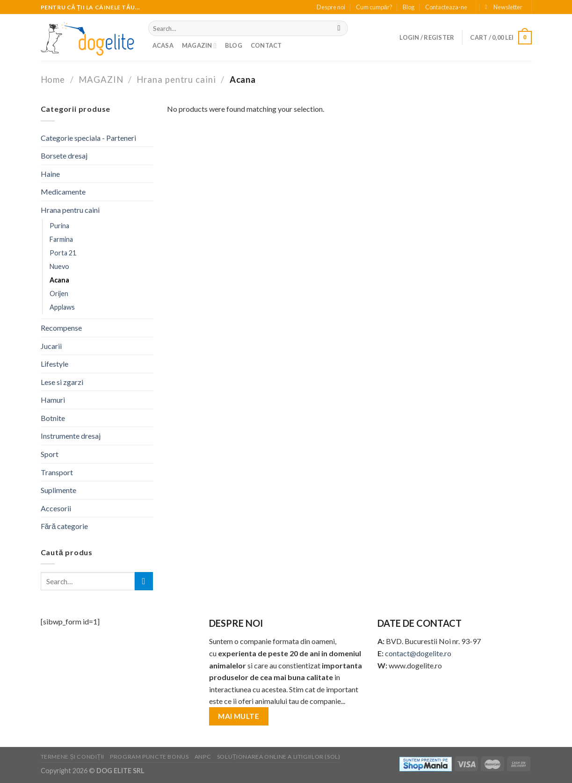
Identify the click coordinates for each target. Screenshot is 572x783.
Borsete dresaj (64, 155)
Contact (266, 45)
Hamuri (53, 399)
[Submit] (339, 28)
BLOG (233, 45)
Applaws (62, 307)
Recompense (61, 327)
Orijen (59, 293)
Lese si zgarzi (62, 381)
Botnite (53, 417)
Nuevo (59, 266)
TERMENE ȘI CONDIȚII (72, 756)
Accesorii (56, 508)
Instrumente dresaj (71, 435)
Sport (49, 454)
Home (53, 79)
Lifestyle (54, 363)
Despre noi (331, 7)
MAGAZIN (199, 45)
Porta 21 (63, 253)
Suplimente (58, 490)
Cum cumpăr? (374, 7)
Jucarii (51, 345)
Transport (57, 472)
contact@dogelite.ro (418, 653)
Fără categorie (64, 526)
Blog (408, 7)
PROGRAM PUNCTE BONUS (149, 756)
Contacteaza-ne (446, 7)
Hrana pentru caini (176, 79)
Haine (50, 173)
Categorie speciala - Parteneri (88, 137)
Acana (59, 280)
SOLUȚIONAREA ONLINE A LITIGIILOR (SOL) (278, 756)
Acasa (163, 45)
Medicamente (63, 191)
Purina (59, 226)
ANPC (203, 756)
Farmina (61, 239)
